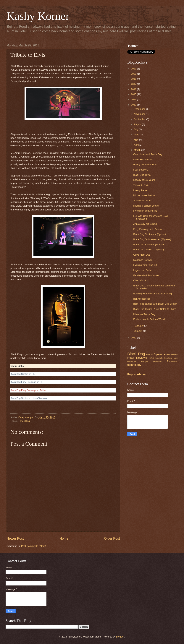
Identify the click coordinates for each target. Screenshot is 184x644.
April (136, 144)
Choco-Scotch (140, 280)
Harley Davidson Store (145, 164)
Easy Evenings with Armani (147, 229)
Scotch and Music (142, 200)
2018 (134, 78)
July (136, 129)
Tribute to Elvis (141, 185)
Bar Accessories (141, 298)
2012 (134, 337)
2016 (134, 89)
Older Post (112, 538)
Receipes (131, 361)
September (140, 119)
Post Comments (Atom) (33, 546)
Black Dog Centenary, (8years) (149, 234)
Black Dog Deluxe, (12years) (148, 249)
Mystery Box (170, 358)
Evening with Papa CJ (145, 265)
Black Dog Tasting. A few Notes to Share (154, 309)
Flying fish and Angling (145, 210)
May (136, 139)
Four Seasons (140, 169)
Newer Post (15, 538)
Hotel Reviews (137, 357)
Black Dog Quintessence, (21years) (152, 239)
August (138, 124)
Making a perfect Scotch (146, 205)
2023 (134, 68)
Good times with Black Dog (147, 154)
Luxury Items (140, 190)
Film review (171, 354)
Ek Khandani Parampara (146, 275)
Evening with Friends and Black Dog (152, 293)
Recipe (144, 361)
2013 (134, 104)
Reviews (172, 361)
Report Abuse (136, 374)
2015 (134, 94)
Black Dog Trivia (142, 174)
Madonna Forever (142, 260)
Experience (159, 354)
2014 (134, 99)
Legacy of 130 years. (144, 180)
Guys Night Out (141, 254)
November (140, 114)
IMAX (151, 358)
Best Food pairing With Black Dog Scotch (155, 303)
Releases (157, 361)
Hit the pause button (144, 195)
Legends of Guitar (142, 270)
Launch (158, 358)
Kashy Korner (38, 16)
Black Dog (24, 421)
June (137, 134)
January (138, 331)
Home (63, 538)
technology (134, 364)
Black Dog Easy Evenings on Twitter (28, 390)
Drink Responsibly (143, 159)
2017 (134, 84)
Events (149, 354)
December (140, 109)
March (137, 150)
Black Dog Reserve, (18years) (149, 244)
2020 (134, 73)
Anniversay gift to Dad (145, 224)
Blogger (120, 636)
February (139, 326)
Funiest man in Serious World (149, 319)
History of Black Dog (144, 314)
